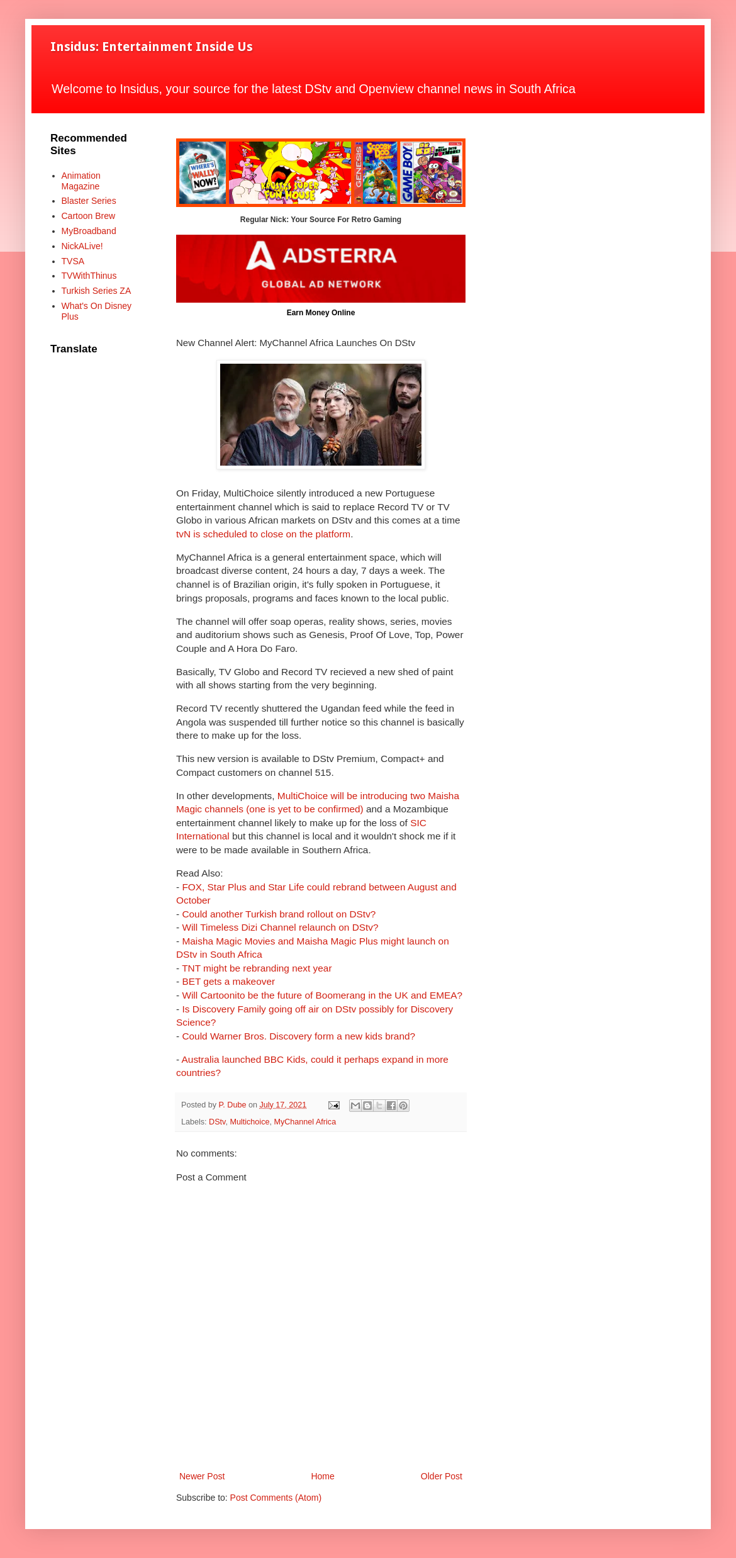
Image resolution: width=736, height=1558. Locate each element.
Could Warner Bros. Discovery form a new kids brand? (298, 1036)
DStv (217, 1122)
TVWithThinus (89, 276)
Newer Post (202, 1476)
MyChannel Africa (305, 1122)
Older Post (441, 1476)
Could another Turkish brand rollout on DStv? (279, 914)
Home (322, 1476)
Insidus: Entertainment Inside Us (151, 46)
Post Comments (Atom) (275, 1498)
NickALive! (82, 246)
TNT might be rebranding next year (257, 968)
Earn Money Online (321, 312)
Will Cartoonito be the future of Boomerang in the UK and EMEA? (322, 995)
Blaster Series (89, 201)
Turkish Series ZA (96, 291)
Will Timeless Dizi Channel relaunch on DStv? (280, 927)
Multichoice (249, 1122)
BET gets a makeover (228, 981)
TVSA (73, 261)
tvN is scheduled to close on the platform (263, 534)
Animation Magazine (81, 181)
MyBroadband (89, 231)
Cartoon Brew (89, 216)
